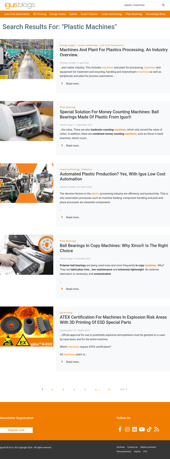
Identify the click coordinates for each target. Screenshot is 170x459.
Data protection (124, 451)
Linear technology (111, 14)
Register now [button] (16, 430)
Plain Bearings (134, 14)
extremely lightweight (131, 269)
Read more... (71, 83)
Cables (73, 14)
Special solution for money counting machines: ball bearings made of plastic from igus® (109, 114)
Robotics (87, 169)
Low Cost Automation (17, 14)
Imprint (137, 451)
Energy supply (67, 45)
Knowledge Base (155, 14)
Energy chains (57, 14)
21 (109, 389)
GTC (145, 451)
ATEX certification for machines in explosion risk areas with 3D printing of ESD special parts (113, 320)
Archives (121, 447)
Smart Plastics (89, 14)
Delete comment (148, 447)
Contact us (133, 447)
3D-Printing (39, 14)
